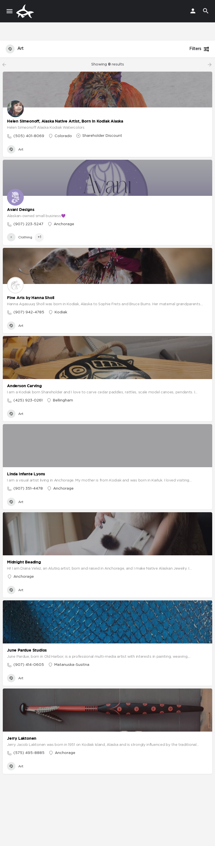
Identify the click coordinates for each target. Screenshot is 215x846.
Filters (199, 49)
